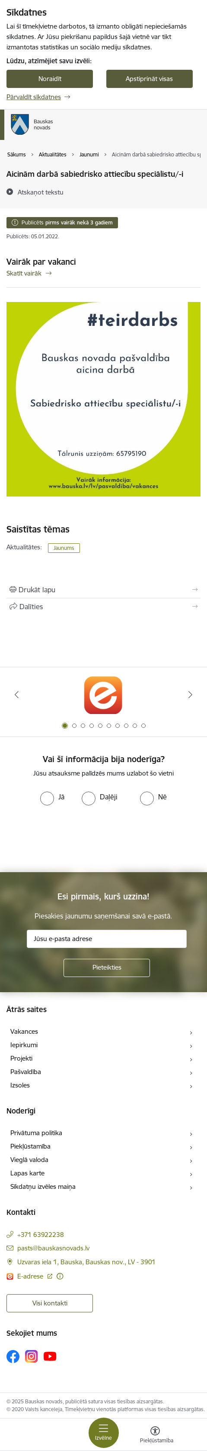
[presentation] (72, 838)
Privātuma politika (36, 1133)
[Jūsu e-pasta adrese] (107, 939)
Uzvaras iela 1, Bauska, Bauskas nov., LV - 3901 (86, 1262)
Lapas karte (27, 1173)
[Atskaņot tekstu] (41, 192)
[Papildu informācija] (60, 1276)
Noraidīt (49, 79)
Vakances (24, 1031)
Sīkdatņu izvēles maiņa (43, 1186)
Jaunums (64, 548)
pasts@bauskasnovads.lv (53, 1248)
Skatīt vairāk (23, 273)
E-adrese (31, 1276)
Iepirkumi (24, 1045)
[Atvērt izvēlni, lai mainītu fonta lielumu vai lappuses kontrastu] (155, 1436)
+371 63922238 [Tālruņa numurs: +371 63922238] (40, 1234)
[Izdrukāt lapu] (103, 589)
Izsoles (20, 1085)
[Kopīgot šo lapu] (103, 606)
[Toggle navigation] (104, 1433)
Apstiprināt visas (149, 79)
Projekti (21, 1058)
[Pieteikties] (107, 968)
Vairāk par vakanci (41, 261)
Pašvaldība (25, 1072)
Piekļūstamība (30, 1146)
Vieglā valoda (29, 1160)
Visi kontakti (49, 1303)
